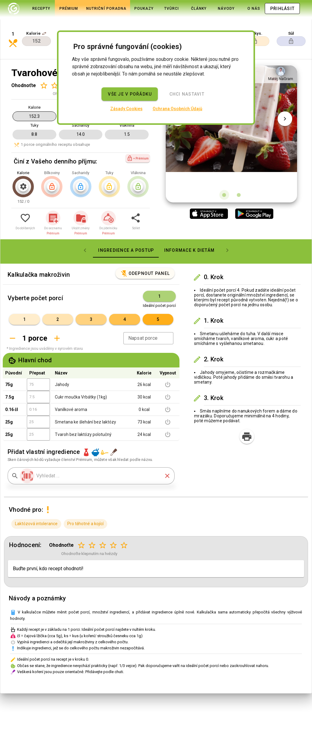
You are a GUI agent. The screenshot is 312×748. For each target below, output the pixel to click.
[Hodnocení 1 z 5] (43, 64)
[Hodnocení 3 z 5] (103, 524)
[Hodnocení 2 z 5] (54, 64)
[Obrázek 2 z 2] (239, 174)
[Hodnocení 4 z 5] (113, 524)
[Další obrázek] (285, 113)
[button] (44, 22)
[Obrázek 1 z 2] (224, 174)
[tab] (29, 8)
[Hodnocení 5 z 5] (124, 524)
